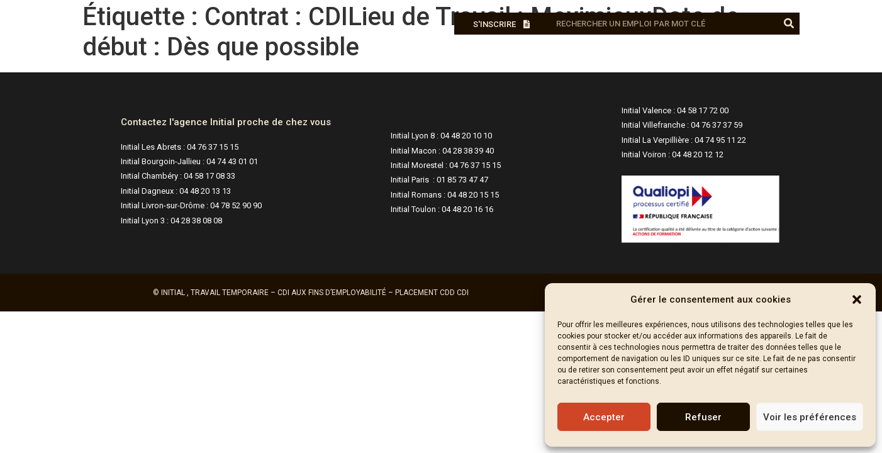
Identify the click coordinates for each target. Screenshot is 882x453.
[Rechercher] (789, 24)
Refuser (703, 417)
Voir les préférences (809, 417)
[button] (857, 299)
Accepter (604, 417)
